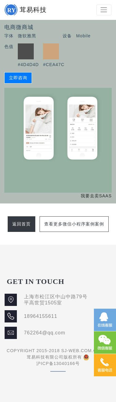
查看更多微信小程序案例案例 (74, 223)
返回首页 (21, 223)
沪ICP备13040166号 (58, 363)
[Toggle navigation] (103, 10)
